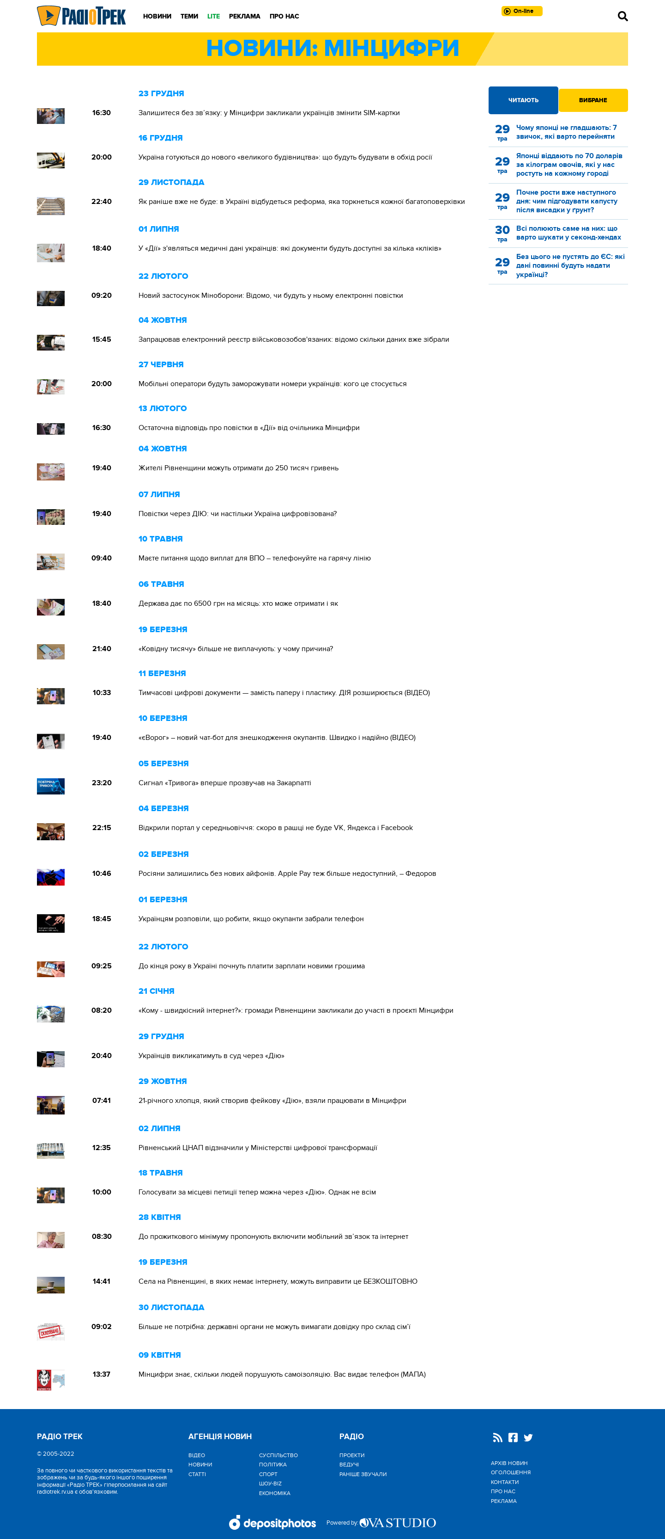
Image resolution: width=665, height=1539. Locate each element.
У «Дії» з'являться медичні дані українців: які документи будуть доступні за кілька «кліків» (290, 248)
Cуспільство (278, 1455)
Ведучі (349, 1464)
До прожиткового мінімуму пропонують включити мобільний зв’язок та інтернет (273, 1236)
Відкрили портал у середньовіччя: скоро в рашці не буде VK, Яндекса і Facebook (276, 827)
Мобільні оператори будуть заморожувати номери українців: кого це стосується (273, 383)
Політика (273, 1464)
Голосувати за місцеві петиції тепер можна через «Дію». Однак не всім (257, 1192)
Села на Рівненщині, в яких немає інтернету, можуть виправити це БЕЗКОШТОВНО (278, 1281)
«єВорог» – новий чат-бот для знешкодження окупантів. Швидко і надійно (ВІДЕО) (277, 737)
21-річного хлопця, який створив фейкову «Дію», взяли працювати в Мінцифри (272, 1100)
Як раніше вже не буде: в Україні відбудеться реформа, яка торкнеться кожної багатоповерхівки (303, 201)
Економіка (274, 1493)
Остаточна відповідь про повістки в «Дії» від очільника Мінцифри (249, 427)
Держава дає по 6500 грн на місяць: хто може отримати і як (238, 603)
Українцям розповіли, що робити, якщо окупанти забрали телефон (251, 918)
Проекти (351, 1455)
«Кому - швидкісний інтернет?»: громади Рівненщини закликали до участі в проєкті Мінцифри (296, 1010)
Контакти (505, 1482)
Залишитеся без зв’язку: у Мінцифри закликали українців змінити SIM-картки (269, 112)
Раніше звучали (363, 1474)
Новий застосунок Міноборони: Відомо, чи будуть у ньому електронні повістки (271, 295)
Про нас (284, 16)
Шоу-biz (270, 1483)
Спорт (268, 1474)
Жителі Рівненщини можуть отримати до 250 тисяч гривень (239, 468)
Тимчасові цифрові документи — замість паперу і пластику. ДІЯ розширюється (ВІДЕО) (284, 692)
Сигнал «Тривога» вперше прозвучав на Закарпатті (225, 783)
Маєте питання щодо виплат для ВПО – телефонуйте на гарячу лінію (255, 558)
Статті (197, 1474)
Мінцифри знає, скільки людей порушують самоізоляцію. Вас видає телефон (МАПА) (282, 1374)
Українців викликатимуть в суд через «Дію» (211, 1055)
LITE (213, 16)
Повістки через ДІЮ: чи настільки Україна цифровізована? (238, 513)
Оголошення (511, 1472)
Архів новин (509, 1463)
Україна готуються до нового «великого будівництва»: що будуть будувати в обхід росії (285, 157)
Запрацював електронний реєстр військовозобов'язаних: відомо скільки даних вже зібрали (294, 339)
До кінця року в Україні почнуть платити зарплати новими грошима (252, 966)
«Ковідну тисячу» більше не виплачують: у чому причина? (236, 648)
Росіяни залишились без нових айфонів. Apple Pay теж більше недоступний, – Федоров (287, 873)
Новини (157, 16)
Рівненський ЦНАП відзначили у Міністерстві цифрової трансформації (258, 1147)
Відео (196, 1455)
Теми (189, 16)
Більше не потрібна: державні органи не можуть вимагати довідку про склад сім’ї (275, 1326)
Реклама (244, 16)
